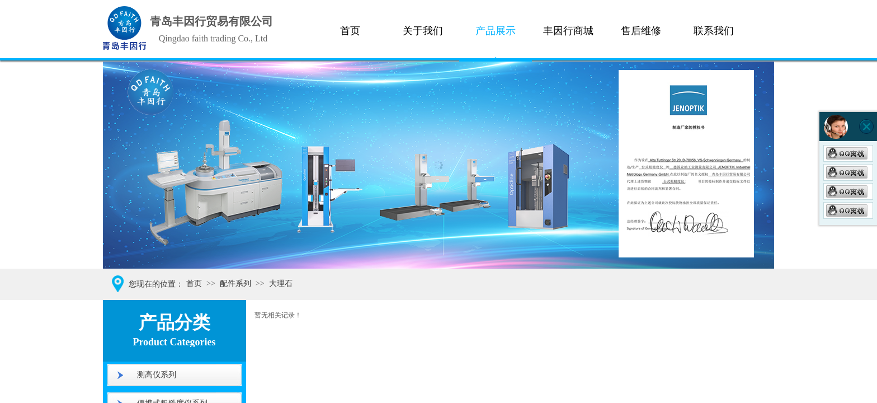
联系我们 (714, 30)
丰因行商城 (568, 30)
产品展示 (495, 30)
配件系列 (235, 283)
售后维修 (641, 30)
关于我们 (423, 30)
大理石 (281, 283)
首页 (350, 30)
